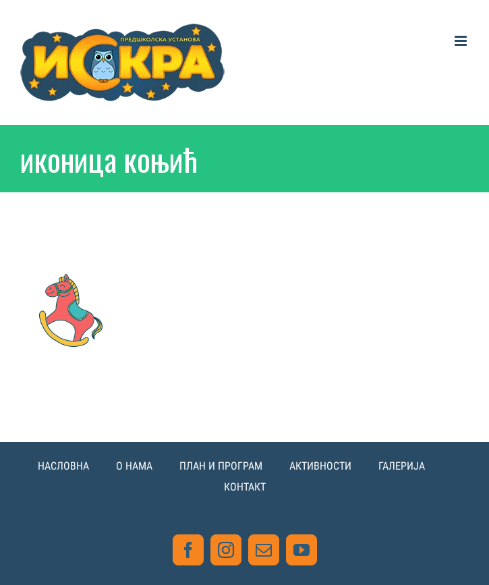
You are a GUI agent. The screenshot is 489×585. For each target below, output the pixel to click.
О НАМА (134, 465)
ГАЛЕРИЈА (401, 465)
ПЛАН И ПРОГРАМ (220, 465)
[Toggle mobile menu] (462, 41)
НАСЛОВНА (63, 465)
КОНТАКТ (245, 486)
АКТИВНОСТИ (320, 465)
